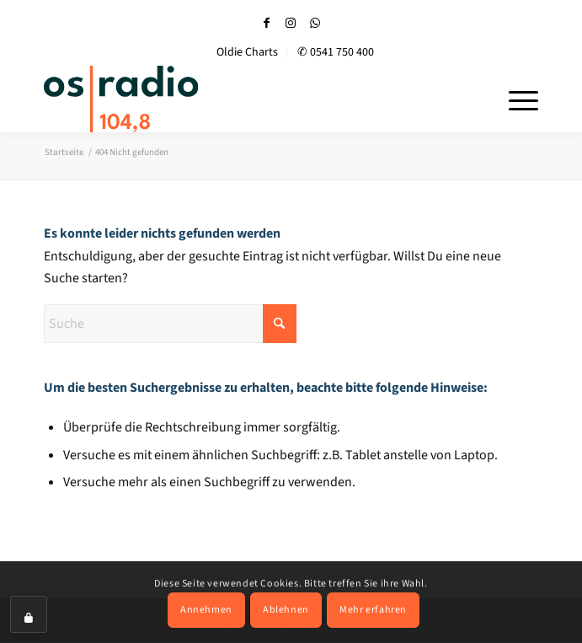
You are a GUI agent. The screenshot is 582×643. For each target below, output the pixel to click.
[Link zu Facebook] (266, 23)
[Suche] (170, 323)
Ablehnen (286, 610)
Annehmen (206, 610)
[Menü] (515, 98)
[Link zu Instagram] (290, 23)
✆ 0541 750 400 (335, 52)
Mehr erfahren (373, 610)
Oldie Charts (247, 52)
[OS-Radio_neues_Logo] (170, 98)
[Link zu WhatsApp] (315, 23)
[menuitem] (247, 52)
